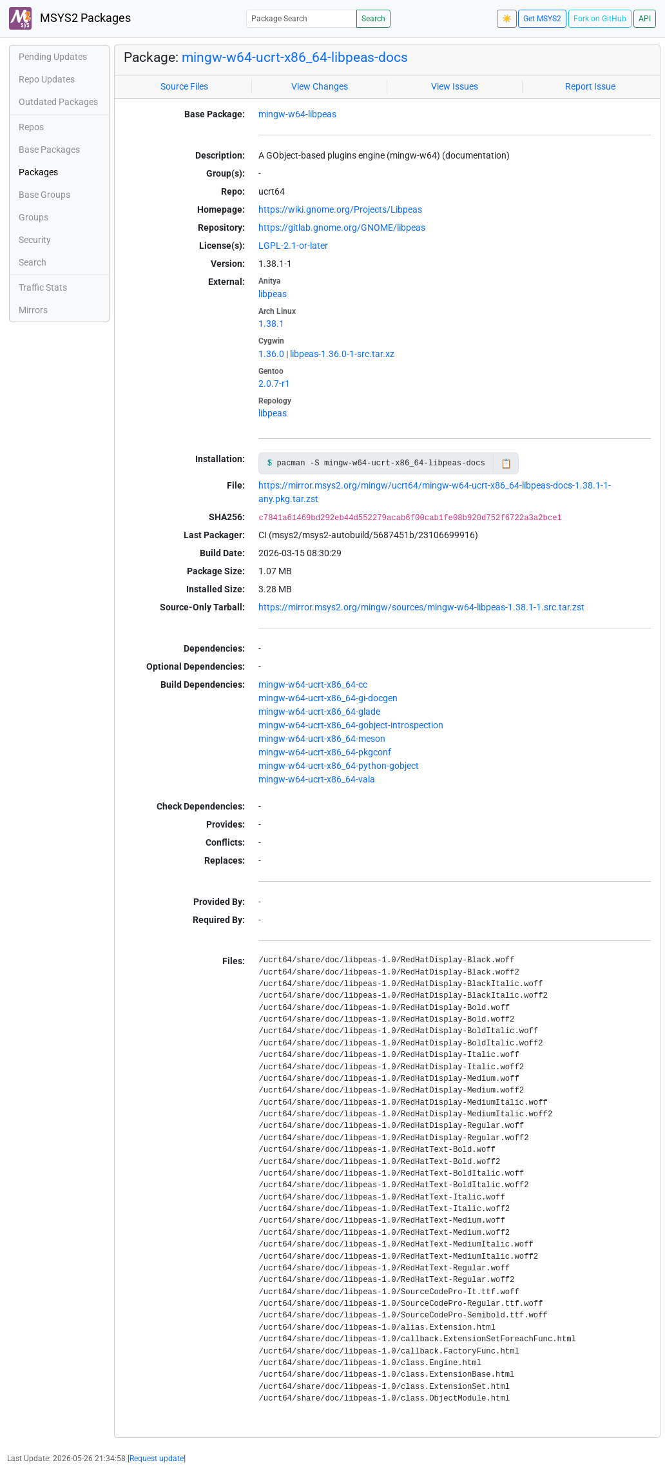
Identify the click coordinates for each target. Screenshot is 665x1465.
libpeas (272, 294)
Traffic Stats (43, 287)
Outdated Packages (58, 102)
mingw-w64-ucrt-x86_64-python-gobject (338, 766)
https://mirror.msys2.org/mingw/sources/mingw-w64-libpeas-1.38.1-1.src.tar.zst (421, 607)
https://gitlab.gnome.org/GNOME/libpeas (341, 227)
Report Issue (590, 86)
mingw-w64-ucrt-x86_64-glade (319, 711)
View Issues (454, 86)
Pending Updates (53, 57)
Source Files (184, 86)
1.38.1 (271, 323)
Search (373, 18)
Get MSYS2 (542, 18)
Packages (38, 172)
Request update (157, 1458)
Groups (33, 217)
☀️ (507, 18)
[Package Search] (301, 18)
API (645, 18)
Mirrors (33, 310)
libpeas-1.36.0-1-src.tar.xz (342, 354)
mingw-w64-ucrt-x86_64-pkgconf (324, 752)
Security (35, 240)
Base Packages (49, 149)
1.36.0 (271, 354)
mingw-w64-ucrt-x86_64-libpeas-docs (295, 57)
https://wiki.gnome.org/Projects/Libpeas (340, 209)
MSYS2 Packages (70, 18)
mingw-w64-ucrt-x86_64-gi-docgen (328, 698)
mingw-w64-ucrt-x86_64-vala (316, 779)
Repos (31, 127)
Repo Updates (47, 79)
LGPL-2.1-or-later (293, 245)
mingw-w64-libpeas (297, 114)
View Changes (319, 86)
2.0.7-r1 (274, 383)
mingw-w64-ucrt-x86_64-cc (312, 684)
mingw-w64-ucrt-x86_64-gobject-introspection (350, 725)
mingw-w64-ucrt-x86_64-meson (321, 738)
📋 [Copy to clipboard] (506, 463)
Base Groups (44, 194)
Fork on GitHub (599, 18)
